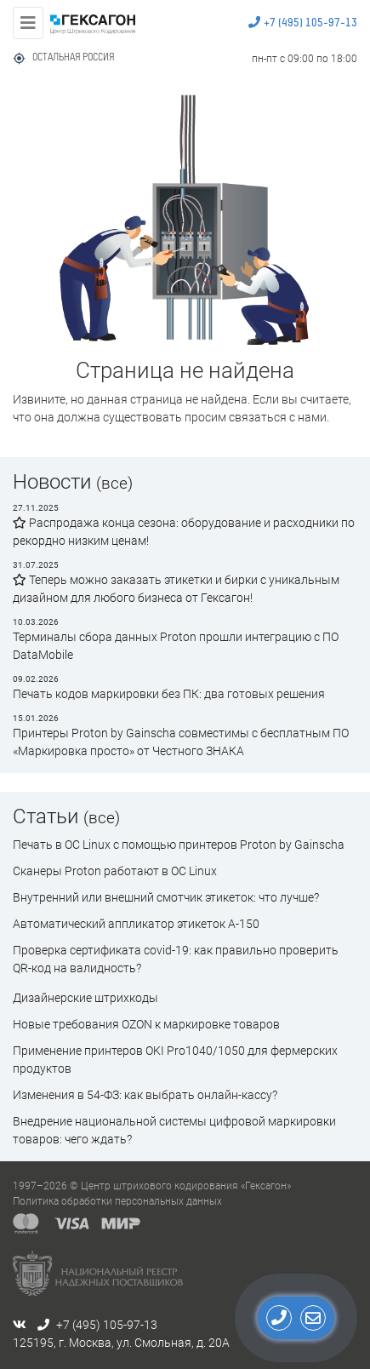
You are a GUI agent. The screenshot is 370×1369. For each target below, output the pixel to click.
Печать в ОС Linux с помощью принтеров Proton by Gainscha (178, 844)
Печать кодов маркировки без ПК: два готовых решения (169, 694)
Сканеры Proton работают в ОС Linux (115, 871)
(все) (114, 483)
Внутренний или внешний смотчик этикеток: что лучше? (166, 897)
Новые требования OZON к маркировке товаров (146, 1024)
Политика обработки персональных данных (117, 1201)
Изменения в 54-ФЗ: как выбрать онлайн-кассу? (145, 1095)
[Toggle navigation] (28, 23)
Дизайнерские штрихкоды (85, 998)
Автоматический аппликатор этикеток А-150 (136, 924)
